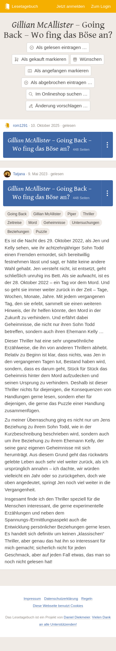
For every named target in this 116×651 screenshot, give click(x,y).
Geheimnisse (54, 223)
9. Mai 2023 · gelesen (46, 174)
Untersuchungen (85, 223)
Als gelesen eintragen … (58, 47)
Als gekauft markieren (40, 59)
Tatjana (19, 174)
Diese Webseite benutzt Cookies (58, 606)
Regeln (86, 598)
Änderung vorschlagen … (58, 105)
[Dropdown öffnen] (107, 145)
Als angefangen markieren (58, 70)
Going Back (17, 214)
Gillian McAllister (42, 25)
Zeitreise (14, 223)
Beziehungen (18, 232)
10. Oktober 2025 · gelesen (53, 125)
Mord (32, 223)
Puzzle (41, 232)
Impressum (32, 598)
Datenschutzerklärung (61, 598)
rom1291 (20, 125)
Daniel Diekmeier (77, 617)
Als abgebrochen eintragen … (58, 82)
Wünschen (87, 59)
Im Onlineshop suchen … (58, 93)
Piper (71, 214)
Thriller (88, 214)
